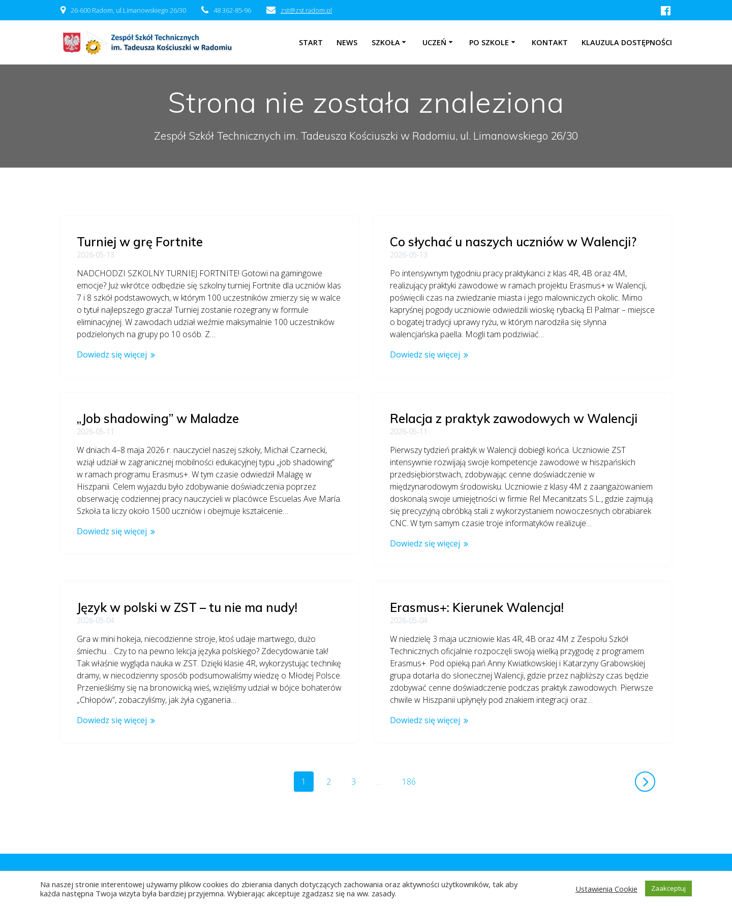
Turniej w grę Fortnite (140, 241)
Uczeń (434, 42)
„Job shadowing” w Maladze (158, 418)
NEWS (347, 42)
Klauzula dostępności (627, 42)
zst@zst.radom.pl (306, 10)
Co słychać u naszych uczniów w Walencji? (513, 241)
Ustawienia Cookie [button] (606, 888)
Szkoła (386, 42)
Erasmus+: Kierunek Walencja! (477, 607)
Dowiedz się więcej (112, 354)
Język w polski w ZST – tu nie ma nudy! (187, 595)
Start (311, 42)
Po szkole (489, 42)
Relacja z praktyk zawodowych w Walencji (513, 418)
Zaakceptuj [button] (668, 888)
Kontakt (550, 42)
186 (412, 781)
